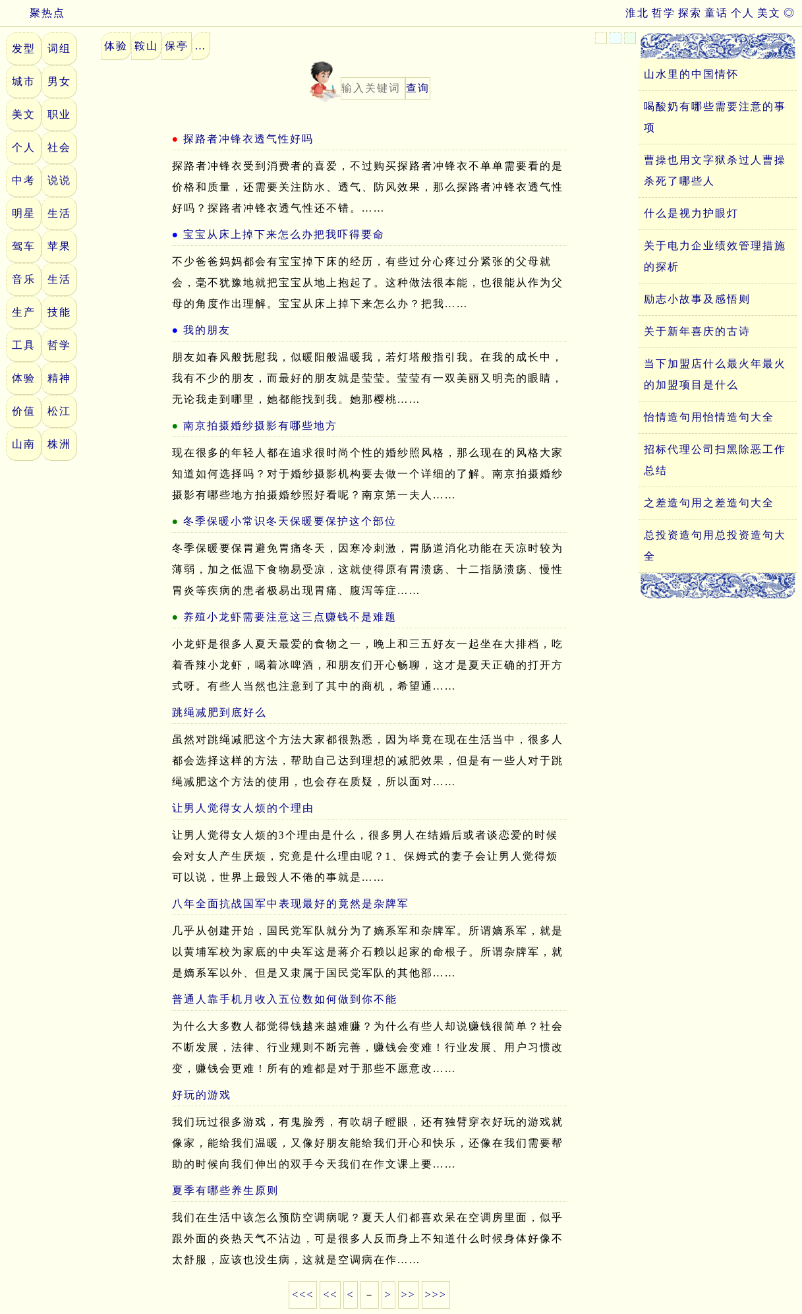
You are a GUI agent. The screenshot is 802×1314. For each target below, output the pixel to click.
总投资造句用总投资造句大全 (715, 545)
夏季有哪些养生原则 (225, 1190)
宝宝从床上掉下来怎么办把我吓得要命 (284, 234)
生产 (24, 312)
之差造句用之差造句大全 (709, 502)
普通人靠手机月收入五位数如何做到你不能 (284, 999)
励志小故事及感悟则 (697, 299)
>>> (436, 1294)
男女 (59, 81)
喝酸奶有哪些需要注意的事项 (715, 117)
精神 (59, 378)
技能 (59, 312)
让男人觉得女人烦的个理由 (243, 808)
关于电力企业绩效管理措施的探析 (715, 256)
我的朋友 (207, 330)
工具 (24, 345)
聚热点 (35, 12)
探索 (690, 12)
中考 (24, 180)
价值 (24, 411)
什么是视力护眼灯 (691, 213)
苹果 (59, 246)
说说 (59, 180)
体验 (24, 378)
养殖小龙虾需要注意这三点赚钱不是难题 (290, 616)
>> (408, 1294)
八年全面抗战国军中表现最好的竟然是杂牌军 (290, 903)
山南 (24, 444)
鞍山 (146, 45)
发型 (24, 48)
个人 (743, 12)
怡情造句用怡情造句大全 (709, 417)
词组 (59, 48)
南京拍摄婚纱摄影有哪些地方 (260, 425)
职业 (59, 114)
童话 (716, 12)
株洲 (59, 444)
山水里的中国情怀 (691, 74)
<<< (303, 1294)
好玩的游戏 (201, 1094)
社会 (59, 147)
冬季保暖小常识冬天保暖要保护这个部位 (290, 521)
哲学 (663, 12)
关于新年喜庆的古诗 (697, 331)
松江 (59, 411)
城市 (24, 81)
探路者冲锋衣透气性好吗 (248, 138)
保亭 (176, 45)
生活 (59, 213)
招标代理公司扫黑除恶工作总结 (715, 460)
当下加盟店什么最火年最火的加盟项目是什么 (715, 374)
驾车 (24, 246)
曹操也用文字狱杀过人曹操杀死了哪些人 (715, 170)
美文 (769, 12)
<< (330, 1294)
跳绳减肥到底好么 (219, 712)
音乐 (24, 279)
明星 (24, 213)
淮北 (637, 12)
